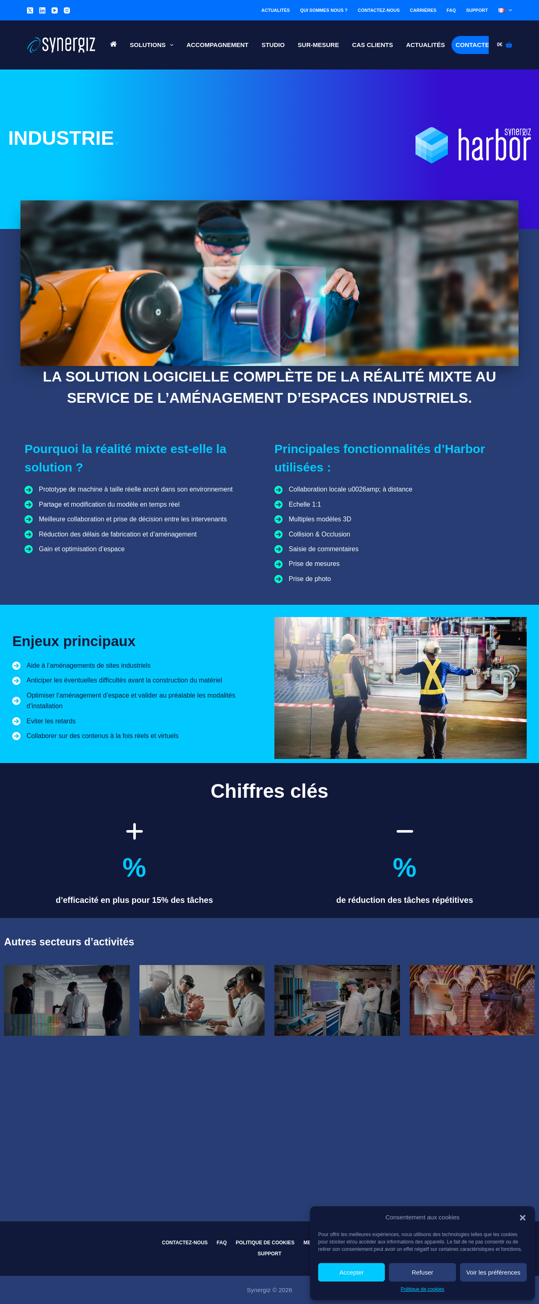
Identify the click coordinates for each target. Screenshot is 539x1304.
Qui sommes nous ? (324, 10)
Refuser (422, 1272)
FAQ (451, 10)
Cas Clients (372, 44)
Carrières (423, 10)
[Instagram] (67, 10)
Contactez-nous (379, 10)
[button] (523, 1218)
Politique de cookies (423, 1289)
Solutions (153, 45)
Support (477, 10)
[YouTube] (55, 10)
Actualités (275, 10)
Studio (273, 44)
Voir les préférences (493, 1272)
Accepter (351, 1272)
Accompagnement (217, 44)
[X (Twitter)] (30, 10)
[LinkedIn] (42, 10)
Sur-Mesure (318, 44)
